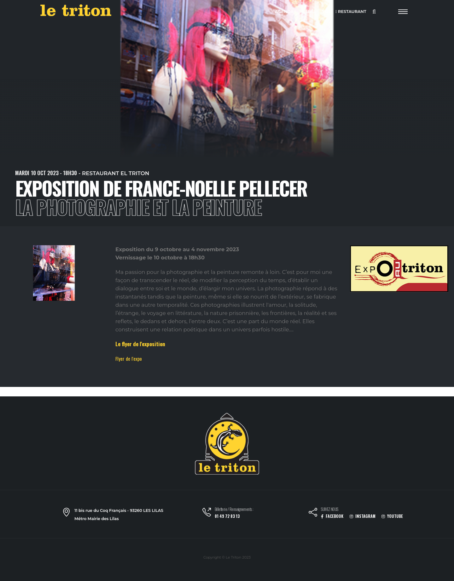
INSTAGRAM (362, 516)
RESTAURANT (350, 12)
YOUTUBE (392, 516)
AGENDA (283, 12)
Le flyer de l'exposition (140, 344)
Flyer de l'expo (128, 358)
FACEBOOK (332, 516)
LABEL (308, 12)
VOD (326, 12)
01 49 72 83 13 (227, 516)
